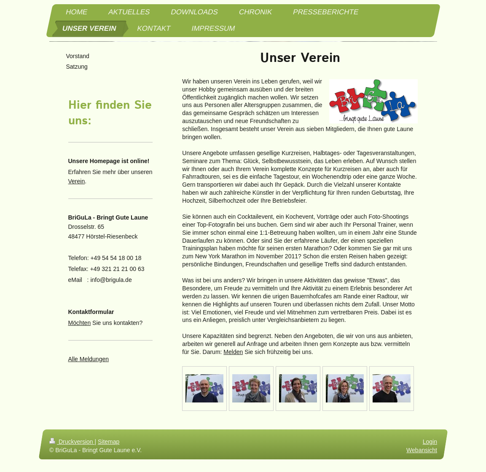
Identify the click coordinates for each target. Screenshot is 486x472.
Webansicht (421, 449)
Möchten (79, 322)
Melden (233, 352)
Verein (76, 181)
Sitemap (108, 441)
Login (429, 441)
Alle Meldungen (88, 359)
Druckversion (71, 441)
